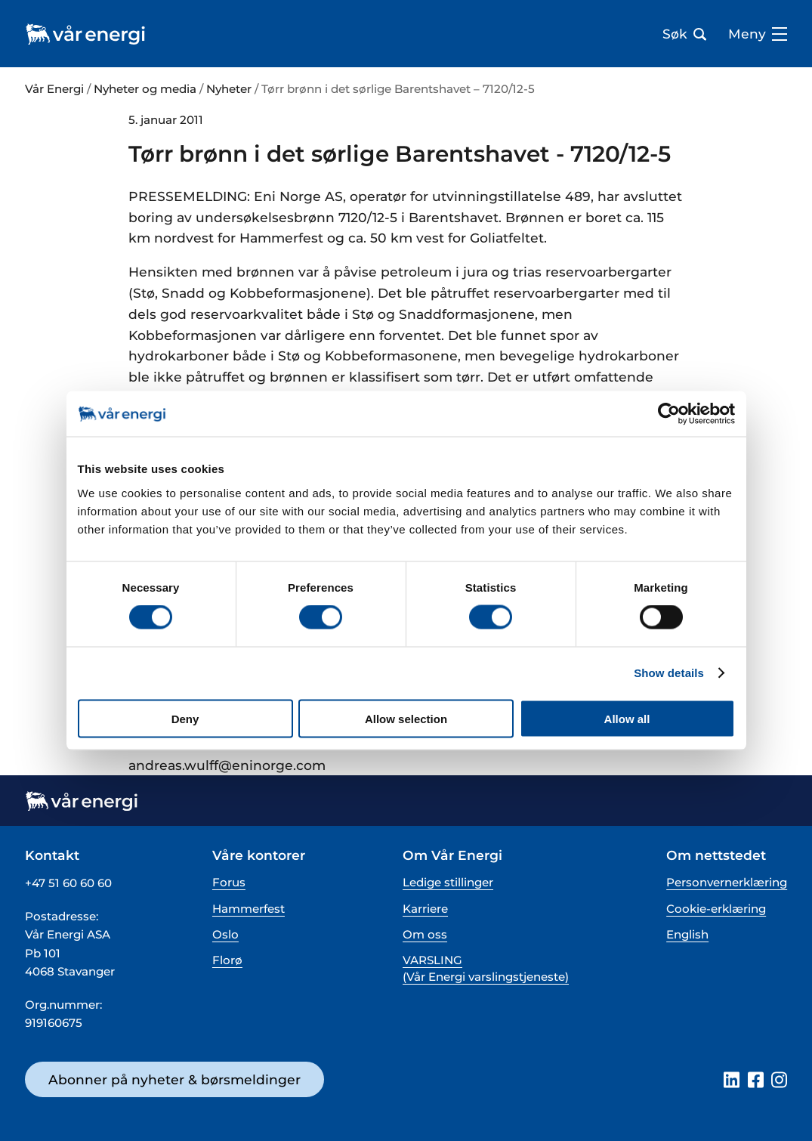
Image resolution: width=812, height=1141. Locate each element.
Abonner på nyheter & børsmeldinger (174, 1079)
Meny (757, 34)
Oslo (225, 934)
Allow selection (406, 718)
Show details (669, 672)
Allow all (627, 718)
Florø (227, 960)
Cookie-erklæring (716, 908)
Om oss (425, 934)
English (687, 934)
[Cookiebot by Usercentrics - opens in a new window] (669, 414)
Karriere (425, 908)
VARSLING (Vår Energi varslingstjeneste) (486, 968)
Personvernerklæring (726, 882)
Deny (185, 718)
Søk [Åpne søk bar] (684, 34)
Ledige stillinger (448, 882)
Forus (228, 882)
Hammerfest (248, 908)
